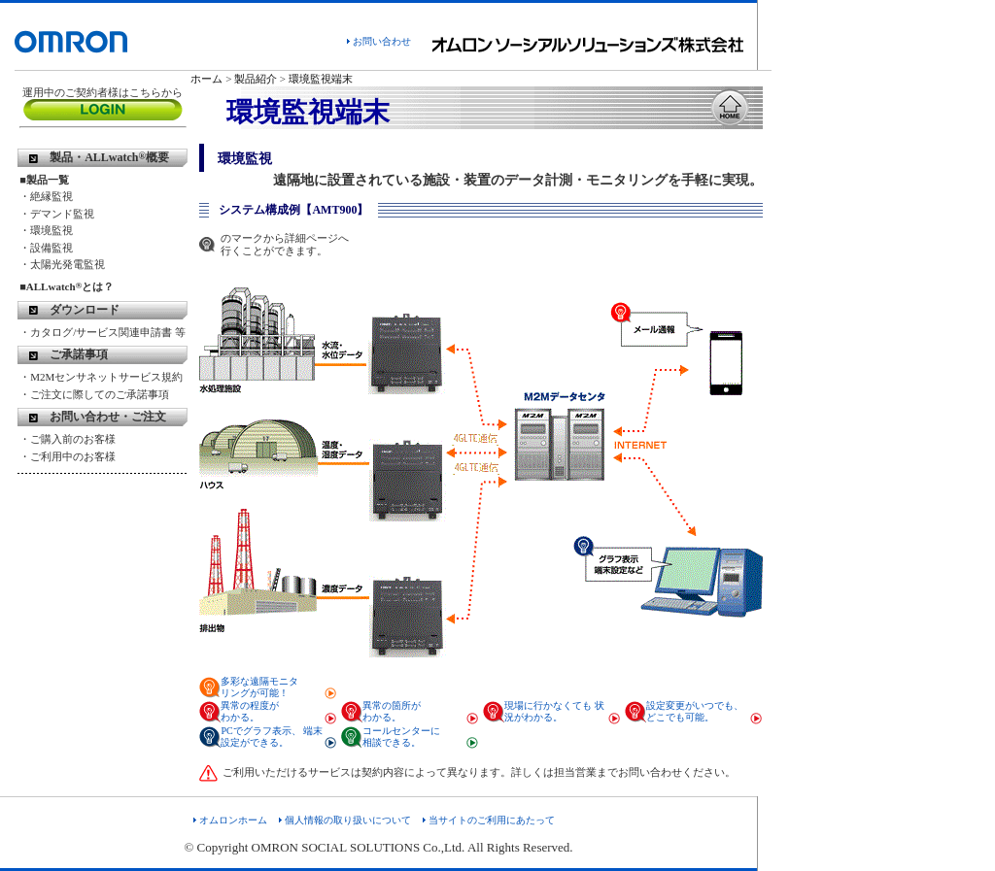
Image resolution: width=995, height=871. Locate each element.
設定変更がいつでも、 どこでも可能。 (694, 711)
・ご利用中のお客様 (67, 456)
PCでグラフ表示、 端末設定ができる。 (272, 736)
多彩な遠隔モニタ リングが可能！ (259, 687)
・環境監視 (46, 230)
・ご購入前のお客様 (67, 439)
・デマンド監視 (56, 213)
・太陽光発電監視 (62, 264)
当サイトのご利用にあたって (492, 820)
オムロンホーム (233, 820)
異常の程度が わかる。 (250, 711)
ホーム (206, 78)
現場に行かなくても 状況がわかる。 (554, 711)
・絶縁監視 (46, 196)
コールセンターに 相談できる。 (401, 736)
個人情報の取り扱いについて (348, 820)
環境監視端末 (321, 78)
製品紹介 (255, 78)
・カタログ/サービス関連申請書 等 (102, 332)
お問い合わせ (382, 41)
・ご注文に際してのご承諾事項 (94, 394)
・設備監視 (46, 247)
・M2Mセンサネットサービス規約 (101, 377)
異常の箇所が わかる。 (391, 711)
